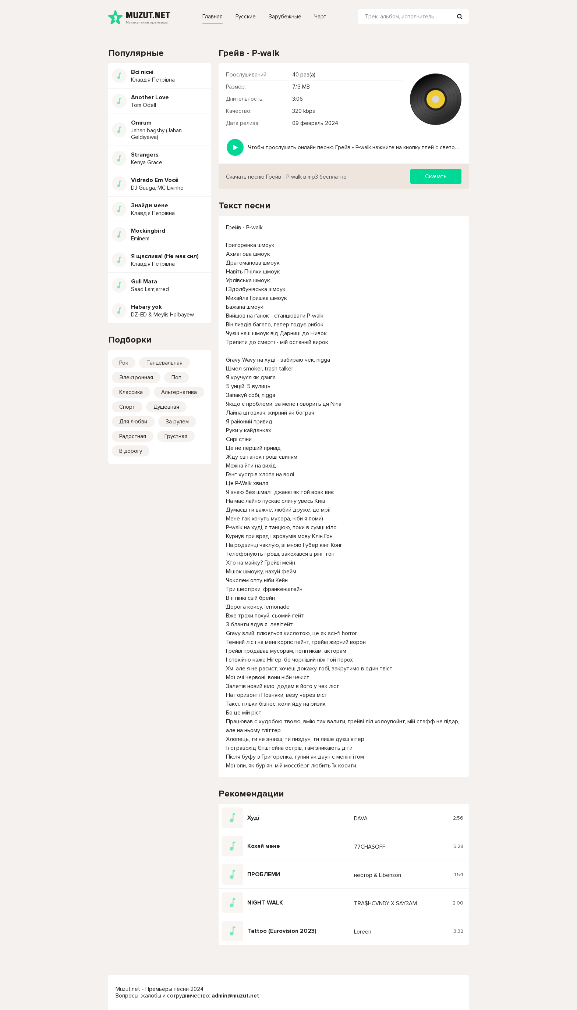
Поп (176, 377)
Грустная (175, 436)
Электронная (136, 377)
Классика (131, 392)
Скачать (436, 176)
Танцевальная (164, 362)
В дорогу (130, 451)
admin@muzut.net (235, 995)
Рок (123, 362)
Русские (246, 16)
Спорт (127, 407)
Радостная (132, 436)
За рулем (177, 421)
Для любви (133, 421)
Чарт (320, 16)
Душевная (166, 407)
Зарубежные (285, 16)
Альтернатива (179, 392)
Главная (212, 16)
